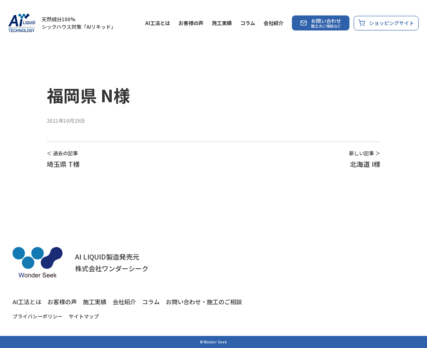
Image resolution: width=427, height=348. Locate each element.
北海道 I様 (365, 164)
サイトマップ (84, 316)
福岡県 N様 (88, 95)
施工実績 (222, 22)
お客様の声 (190, 22)
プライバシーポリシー (38, 316)
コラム (247, 22)
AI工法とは (157, 22)
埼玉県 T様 (63, 164)
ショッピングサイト (386, 23)
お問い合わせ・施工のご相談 (204, 302)
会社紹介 (274, 22)
